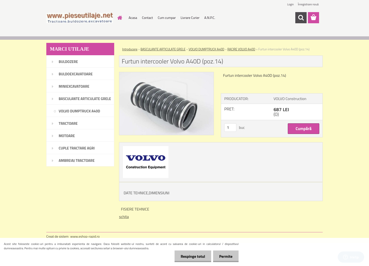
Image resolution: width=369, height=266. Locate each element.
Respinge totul (193, 256)
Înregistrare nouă (308, 4)
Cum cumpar (167, 17)
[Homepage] (119, 17)
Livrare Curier (190, 17)
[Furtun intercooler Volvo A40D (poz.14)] (166, 74)
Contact (147, 17)
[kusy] (230, 127)
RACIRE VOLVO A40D (241, 49)
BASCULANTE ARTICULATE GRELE (163, 49)
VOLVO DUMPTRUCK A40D (206, 49)
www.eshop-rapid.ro (85, 236)
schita (124, 216)
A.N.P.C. (209, 17)
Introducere (129, 49)
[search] (300, 17)
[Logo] (79, 18)
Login (290, 4)
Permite (226, 256)
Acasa (133, 17)
